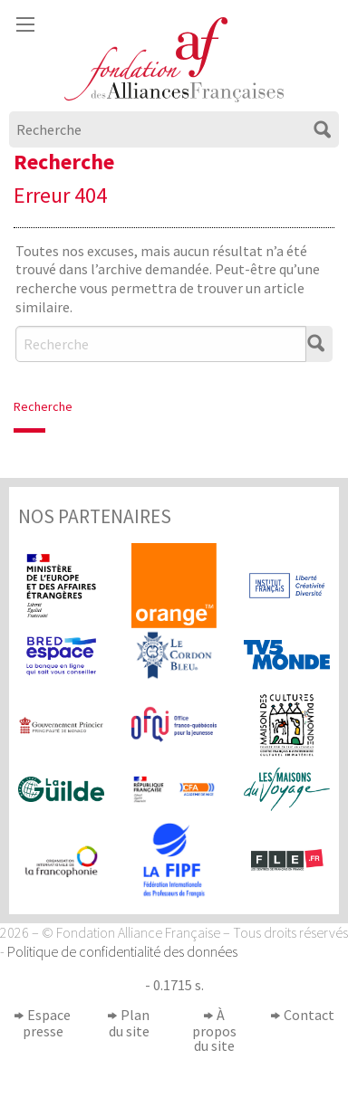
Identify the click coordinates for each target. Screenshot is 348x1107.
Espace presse (47, 1023)
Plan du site (129, 1023)
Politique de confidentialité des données (122, 951)
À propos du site (214, 1030)
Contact (309, 1015)
